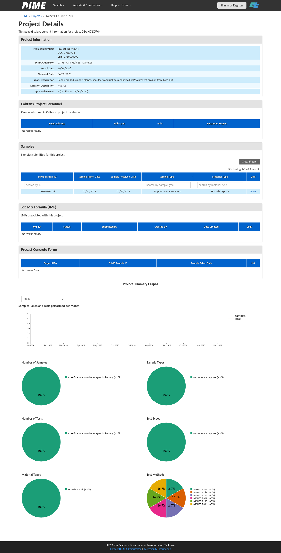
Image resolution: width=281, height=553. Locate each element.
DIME (24, 16)
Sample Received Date (123, 176)
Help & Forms (121, 5)
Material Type (220, 176)
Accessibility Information (157, 549)
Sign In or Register (232, 5)
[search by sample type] (168, 185)
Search (58, 5)
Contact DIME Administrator (125, 549)
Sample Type (167, 176)
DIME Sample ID (47, 176)
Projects (36, 16)
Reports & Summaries (88, 5)
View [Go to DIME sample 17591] (253, 191)
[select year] (42, 299)
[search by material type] (220, 185)
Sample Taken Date (89, 176)
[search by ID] (47, 185)
